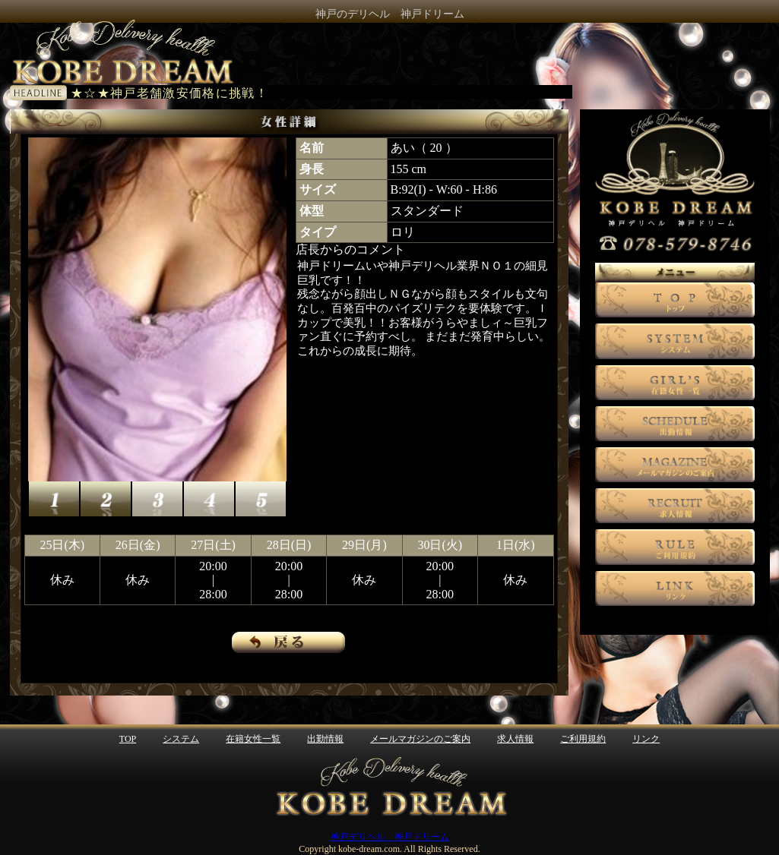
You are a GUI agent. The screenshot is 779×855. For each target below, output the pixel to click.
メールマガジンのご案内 (420, 739)
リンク (646, 739)
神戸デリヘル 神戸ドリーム (390, 836)
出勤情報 (325, 739)
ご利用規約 (583, 739)
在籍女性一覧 (253, 739)
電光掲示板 (319, 92)
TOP (127, 739)
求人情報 (515, 739)
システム (181, 739)
